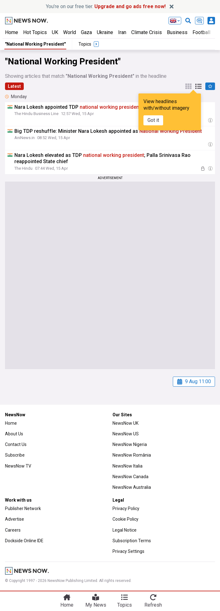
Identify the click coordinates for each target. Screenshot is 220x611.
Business (177, 32)
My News (95, 605)
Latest (14, 86)
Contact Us (16, 444)
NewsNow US (125, 433)
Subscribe (15, 455)
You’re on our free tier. (106, 6)
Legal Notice (124, 530)
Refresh (153, 605)
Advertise (14, 519)
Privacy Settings (128, 551)
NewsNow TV (18, 465)
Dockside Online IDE (24, 540)
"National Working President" (35, 44)
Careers (13, 530)
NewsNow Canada (130, 476)
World (69, 32)
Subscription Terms (131, 540)
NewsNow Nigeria (129, 444)
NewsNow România (131, 455)
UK (55, 32)
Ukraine (105, 32)
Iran (122, 32)
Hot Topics (35, 32)
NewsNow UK (125, 423)
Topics (124, 605)
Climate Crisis (146, 32)
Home (11, 32)
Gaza (86, 32)
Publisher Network (23, 508)
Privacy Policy (125, 508)
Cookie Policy (125, 519)
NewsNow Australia (131, 487)
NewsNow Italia (127, 465)
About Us (14, 433)
